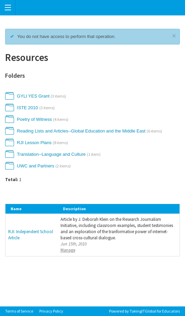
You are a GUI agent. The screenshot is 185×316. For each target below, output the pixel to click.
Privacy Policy (51, 311)
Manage (68, 250)
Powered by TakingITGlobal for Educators (144, 311)
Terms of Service (19, 311)
